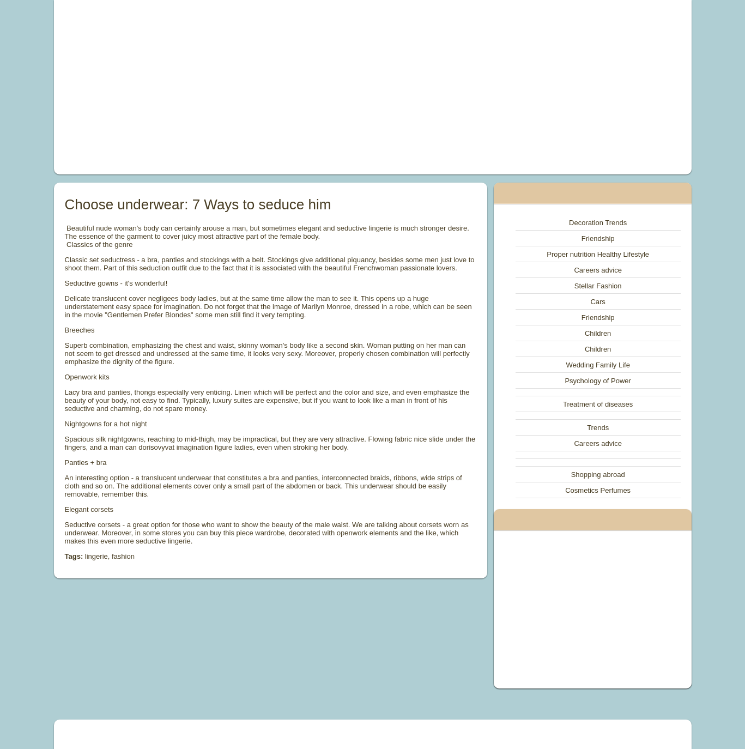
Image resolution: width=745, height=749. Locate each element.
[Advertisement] (249, 87)
